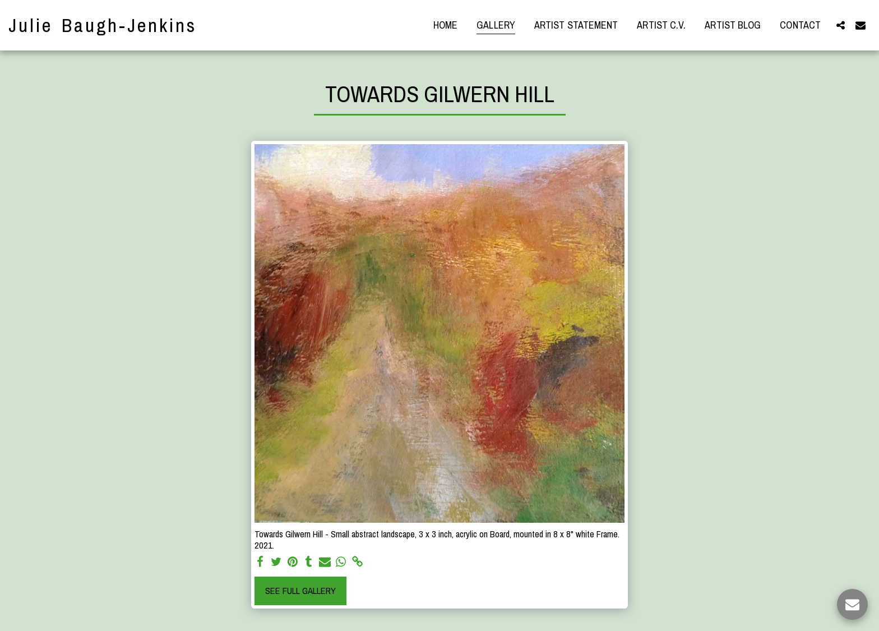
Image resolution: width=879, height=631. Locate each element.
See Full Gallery (300, 590)
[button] (840, 25)
